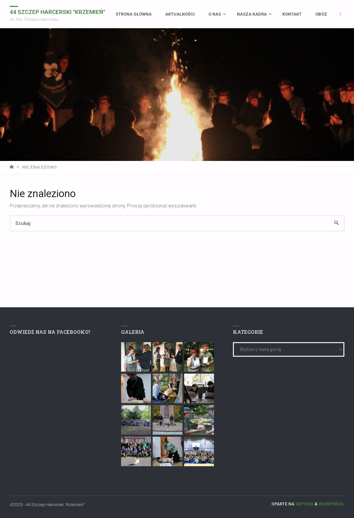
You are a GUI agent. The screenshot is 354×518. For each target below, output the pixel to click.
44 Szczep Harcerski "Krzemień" (57, 11)
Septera (304, 504)
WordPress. (332, 504)
